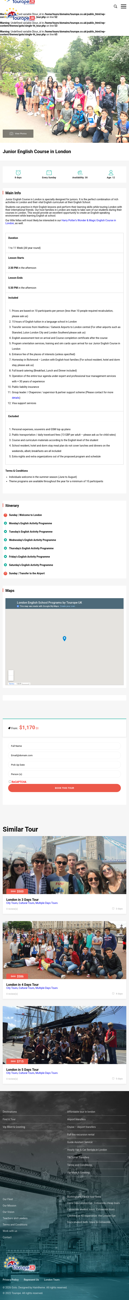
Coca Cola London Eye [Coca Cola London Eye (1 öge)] (79, 1203)
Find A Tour (9, 1119)
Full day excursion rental (80, 1134)
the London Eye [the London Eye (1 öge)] (106, 1215)
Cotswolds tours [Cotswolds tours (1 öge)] (105, 1209)
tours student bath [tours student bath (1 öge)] (77, 1222)
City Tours (12, 903)
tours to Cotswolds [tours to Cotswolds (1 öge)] (99, 1222)
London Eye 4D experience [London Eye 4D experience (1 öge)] (82, 1215)
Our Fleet (8, 1199)
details (16, 397)
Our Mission (9, 1205)
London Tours (52, 1279)
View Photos (20, 133)
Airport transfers (76, 1119)
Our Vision (8, 1211)
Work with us (10, 1231)
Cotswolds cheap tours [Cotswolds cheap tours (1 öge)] (107, 1203)
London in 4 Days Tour (22, 985)
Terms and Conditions (79, 1165)
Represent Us (31, 1279)
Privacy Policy (11, 1279)
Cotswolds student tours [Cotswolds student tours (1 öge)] (81, 1209)
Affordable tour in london (81, 1111)
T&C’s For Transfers (78, 1157)
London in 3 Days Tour (22, 900)
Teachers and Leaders (15, 1218)
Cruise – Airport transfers (81, 1126)
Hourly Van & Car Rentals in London (87, 1149)
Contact (7, 1237)
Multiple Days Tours (46, 903)
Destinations (10, 1111)
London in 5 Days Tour (22, 1069)
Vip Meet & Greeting (14, 1126)
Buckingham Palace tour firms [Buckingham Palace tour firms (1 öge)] (84, 1196)
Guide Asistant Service (80, 1142)
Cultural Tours (27, 903)
